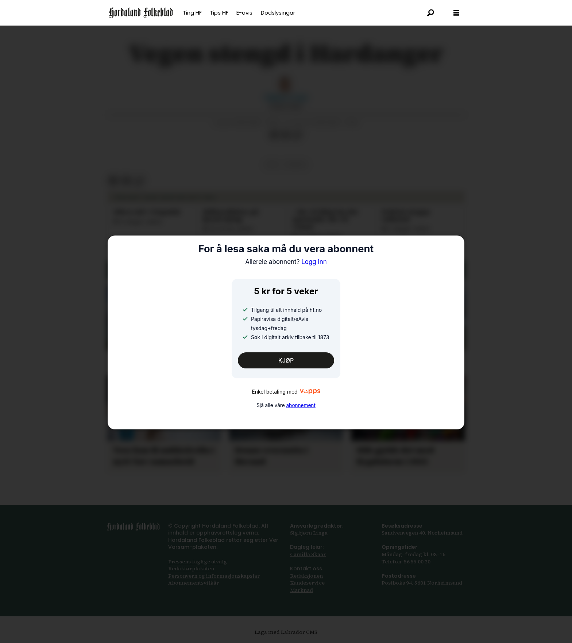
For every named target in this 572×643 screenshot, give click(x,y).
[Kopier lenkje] (297, 134)
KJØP (286, 360)
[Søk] (431, 13)
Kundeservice (307, 582)
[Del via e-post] (285, 134)
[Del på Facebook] (273, 134)
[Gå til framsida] (141, 13)
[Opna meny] (456, 13)
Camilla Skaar (308, 554)
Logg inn (286, 261)
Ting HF (192, 12)
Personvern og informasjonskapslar (214, 575)
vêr (272, 164)
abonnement (300, 406)
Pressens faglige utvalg (197, 561)
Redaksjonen (306, 575)
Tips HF (219, 12)
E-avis (244, 12)
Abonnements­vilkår (193, 582)
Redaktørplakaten (191, 568)
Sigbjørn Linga (309, 532)
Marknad (301, 590)
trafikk (295, 164)
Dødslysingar (278, 12)
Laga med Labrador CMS (286, 632)
